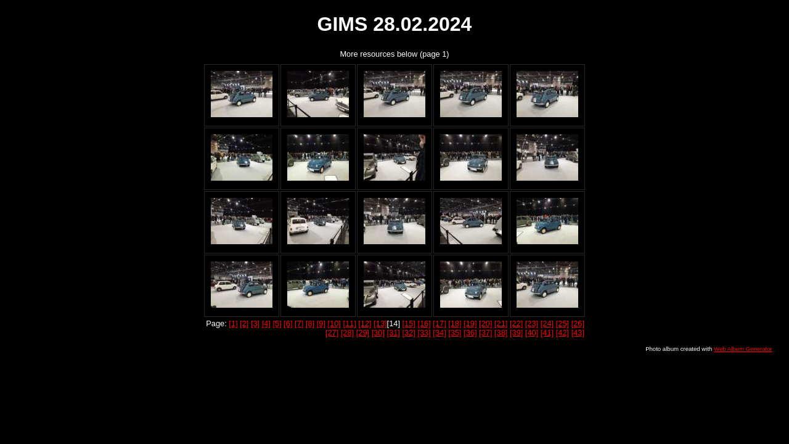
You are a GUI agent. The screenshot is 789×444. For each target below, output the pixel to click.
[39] (516, 332)
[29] (362, 332)
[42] (562, 332)
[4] (266, 323)
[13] (380, 323)
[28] (347, 332)
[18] (454, 323)
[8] (310, 323)
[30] (378, 332)
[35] (454, 332)
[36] (470, 332)
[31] (393, 332)
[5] (276, 323)
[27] (331, 332)
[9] (321, 323)
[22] (516, 323)
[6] (288, 323)
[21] (500, 323)
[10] (333, 323)
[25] (562, 323)
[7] (299, 323)
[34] (439, 332)
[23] (531, 323)
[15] (409, 323)
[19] (470, 323)
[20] (485, 323)
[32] (409, 332)
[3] (255, 323)
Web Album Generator (743, 348)
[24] (547, 323)
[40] (531, 332)
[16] (423, 323)
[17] (439, 323)
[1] (233, 323)
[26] (577, 323)
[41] (547, 332)
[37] (485, 332)
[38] (500, 332)
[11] (349, 323)
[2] (244, 323)
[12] (364, 323)
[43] (577, 332)
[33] (423, 332)
